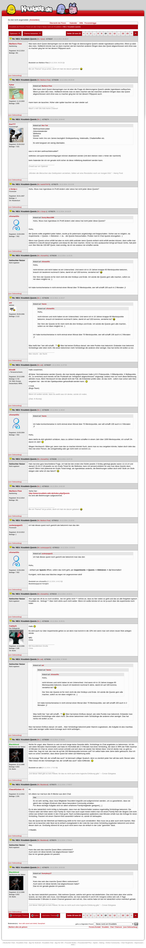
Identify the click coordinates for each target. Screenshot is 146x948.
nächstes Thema (50, 915)
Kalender (73, 23)
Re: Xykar (40, 39)
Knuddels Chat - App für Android (28, 943)
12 (114, 33)
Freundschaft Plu (85, 943)
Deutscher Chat (9, 943)
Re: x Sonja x (41, 211)
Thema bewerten (32, 33)
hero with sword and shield (28, 923)
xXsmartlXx (46, 261)
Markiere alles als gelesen (18, 927)
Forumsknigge (90, 23)
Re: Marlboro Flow (43, 80)
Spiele (95, 943)
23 (127, 33)
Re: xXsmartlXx (42, 255)
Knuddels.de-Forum (16, 27)
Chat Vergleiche (127, 943)
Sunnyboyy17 (46, 873)
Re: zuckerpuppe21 (44, 547)
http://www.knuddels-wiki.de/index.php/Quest (49, 493)
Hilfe (81, 23)
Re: (38, 119)
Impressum (139, 943)
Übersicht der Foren (58, 23)
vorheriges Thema (19, 915)
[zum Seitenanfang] (15, 75)
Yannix (44, 304)
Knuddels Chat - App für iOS (52, 943)
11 (110, 33)
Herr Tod (45, 125)
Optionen (15, 33)
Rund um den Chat (33, 27)
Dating (101, 943)
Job (73, 944)
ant (43, 665)
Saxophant (41, 923)
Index (35, 915)
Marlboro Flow (47, 86)
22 (123, 33)
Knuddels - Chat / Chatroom (112, 927)
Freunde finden (70, 943)
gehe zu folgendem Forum (84, 924)
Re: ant (39, 365)
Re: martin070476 (43, 184)
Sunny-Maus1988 (48, 217)
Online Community (113, 943)
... (94, 33)
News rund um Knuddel (51, 27)
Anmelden (34, 20)
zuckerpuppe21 (47, 553)
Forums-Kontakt (95, 927)
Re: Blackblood (42, 784)
